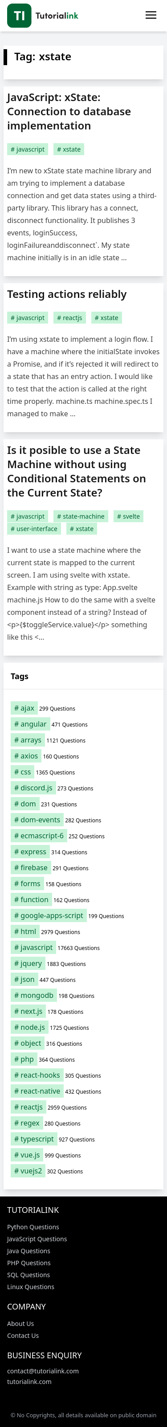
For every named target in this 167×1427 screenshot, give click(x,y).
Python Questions (33, 1227)
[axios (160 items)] (83, 755)
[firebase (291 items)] (83, 867)
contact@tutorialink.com (43, 1371)
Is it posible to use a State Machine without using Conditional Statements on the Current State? (76, 471)
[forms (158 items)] (83, 883)
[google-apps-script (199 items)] (83, 915)
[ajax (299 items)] (83, 708)
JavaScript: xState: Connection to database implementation (69, 111)
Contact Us (23, 1335)
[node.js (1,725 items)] (83, 1027)
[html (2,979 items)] (83, 931)
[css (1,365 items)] (83, 771)
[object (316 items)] (83, 1043)
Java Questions (28, 1251)
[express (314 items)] (83, 851)
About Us (20, 1323)
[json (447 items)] (83, 979)
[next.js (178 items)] (83, 1011)
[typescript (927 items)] (83, 1138)
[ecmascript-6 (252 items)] (83, 835)
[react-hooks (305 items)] (83, 1075)
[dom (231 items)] (83, 803)
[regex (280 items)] (83, 1122)
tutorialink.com (29, 1381)
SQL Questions (28, 1275)
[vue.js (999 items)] (83, 1154)
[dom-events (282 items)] (83, 819)
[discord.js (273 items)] (83, 787)
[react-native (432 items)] (83, 1091)
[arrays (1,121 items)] (83, 739)
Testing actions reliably (66, 293)
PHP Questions (29, 1263)
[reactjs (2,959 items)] (83, 1107)
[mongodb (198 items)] (83, 995)
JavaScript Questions (37, 1239)
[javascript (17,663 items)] (83, 947)
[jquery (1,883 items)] (83, 963)
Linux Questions (30, 1286)
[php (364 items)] (83, 1059)
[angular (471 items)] (83, 723)
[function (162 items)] (83, 899)
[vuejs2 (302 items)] (83, 1170)
